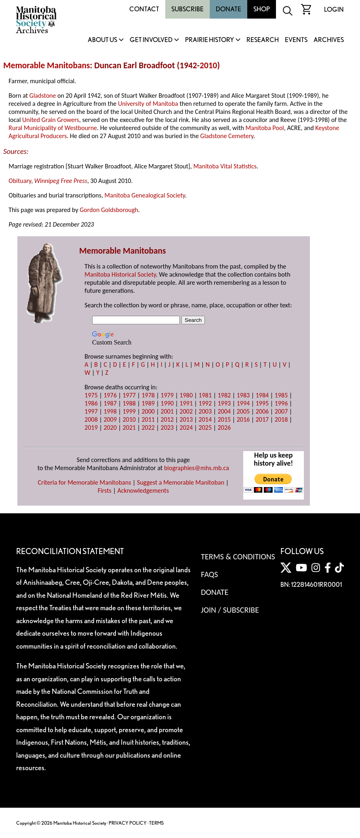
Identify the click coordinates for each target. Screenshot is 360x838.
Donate (228, 9)
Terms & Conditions (238, 556)
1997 (90, 411)
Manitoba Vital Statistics (225, 166)
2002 (186, 411)
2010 (208, 65)
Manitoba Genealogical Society (145, 195)
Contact (144, 9)
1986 (90, 403)
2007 (281, 411)
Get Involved (151, 40)
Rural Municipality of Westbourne (52, 128)
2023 (167, 427)
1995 (262, 403)
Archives (329, 40)
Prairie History (209, 40)
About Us (102, 40)
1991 (186, 403)
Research (262, 40)
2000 (147, 411)
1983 (243, 395)
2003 (205, 411)
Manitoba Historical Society (120, 274)
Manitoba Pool (265, 128)
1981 (205, 395)
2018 (281, 419)
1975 (90, 395)
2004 (224, 411)
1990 (167, 403)
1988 (128, 403)
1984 (262, 395)
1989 (147, 403)
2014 (205, 419)
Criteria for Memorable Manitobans (84, 482)
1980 (186, 395)
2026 (224, 427)
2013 (186, 419)
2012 (167, 419)
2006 (262, 411)
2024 (186, 427)
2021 (128, 427)
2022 (147, 427)
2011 (147, 419)
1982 (224, 395)
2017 (262, 419)
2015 (224, 419)
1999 (128, 411)
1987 (109, 403)
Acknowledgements (143, 490)
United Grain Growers (50, 120)
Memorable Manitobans (46, 65)
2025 (205, 427)
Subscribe (187, 9)
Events (296, 40)
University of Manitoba (148, 103)
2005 (243, 411)
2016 (243, 419)
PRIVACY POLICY (128, 823)
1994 (243, 403)
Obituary (19, 181)
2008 (90, 419)
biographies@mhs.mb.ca (196, 468)
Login (334, 9)
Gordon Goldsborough (109, 210)
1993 (224, 403)
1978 (147, 395)
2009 (109, 419)
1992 (205, 403)
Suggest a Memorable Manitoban (180, 482)
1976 (109, 395)
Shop (261, 9)
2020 (109, 427)
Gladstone (42, 95)
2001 (167, 411)
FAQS (209, 574)
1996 (281, 403)
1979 (167, 395)
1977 (128, 395)
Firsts (105, 490)
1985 (281, 395)
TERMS (156, 823)
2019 (90, 427)
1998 (109, 411)
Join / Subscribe (230, 610)
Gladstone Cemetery (227, 136)
